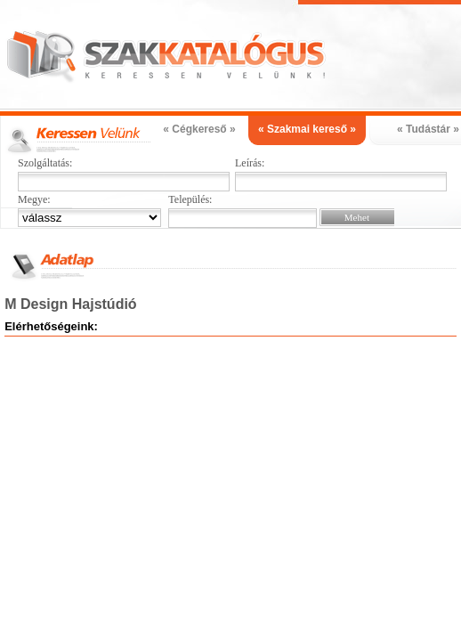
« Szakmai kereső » (307, 129)
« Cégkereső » (199, 129)
